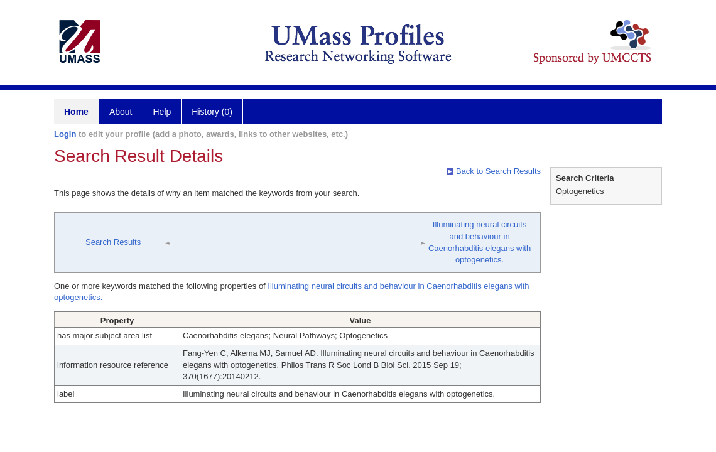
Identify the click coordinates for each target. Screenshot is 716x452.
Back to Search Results (494, 171)
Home (76, 112)
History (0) (212, 112)
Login (65, 134)
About (121, 112)
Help (162, 112)
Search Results (113, 242)
